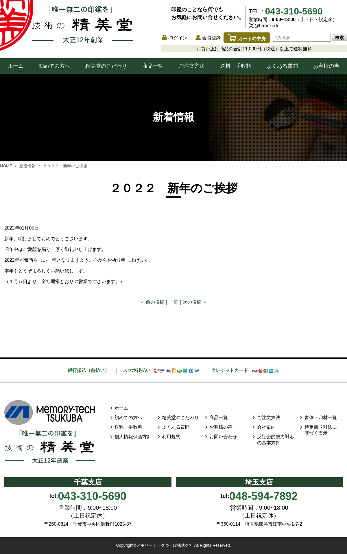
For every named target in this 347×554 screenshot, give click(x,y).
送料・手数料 (235, 66)
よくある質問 (282, 66)
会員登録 (211, 37)
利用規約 (171, 436)
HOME (6, 166)
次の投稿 (192, 302)
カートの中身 (247, 38)
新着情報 (27, 166)
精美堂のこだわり (106, 66)
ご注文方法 (192, 66)
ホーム (15, 66)
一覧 (173, 302)
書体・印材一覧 (320, 417)
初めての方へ (54, 66)
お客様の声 (326, 66)
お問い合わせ (223, 436)
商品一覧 (152, 66)
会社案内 (266, 427)
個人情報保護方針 (133, 436)
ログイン (178, 37)
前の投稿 (155, 302)
